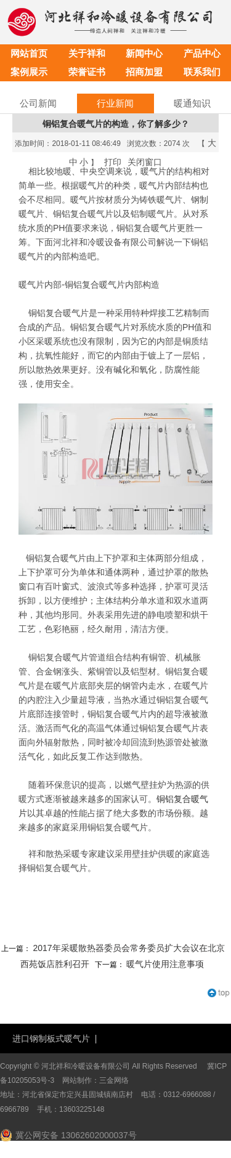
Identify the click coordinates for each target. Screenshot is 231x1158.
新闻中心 (144, 53)
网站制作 (77, 1080)
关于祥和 (86, 53)
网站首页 (28, 53)
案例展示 (28, 72)
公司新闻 (38, 103)
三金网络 (114, 1080)
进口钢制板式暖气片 (51, 1038)
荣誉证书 (86, 72)
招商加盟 (144, 72)
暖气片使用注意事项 (165, 964)
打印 (112, 162)
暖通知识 (192, 103)
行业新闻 (115, 103)
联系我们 (202, 72)
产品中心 (202, 53)
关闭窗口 (145, 162)
